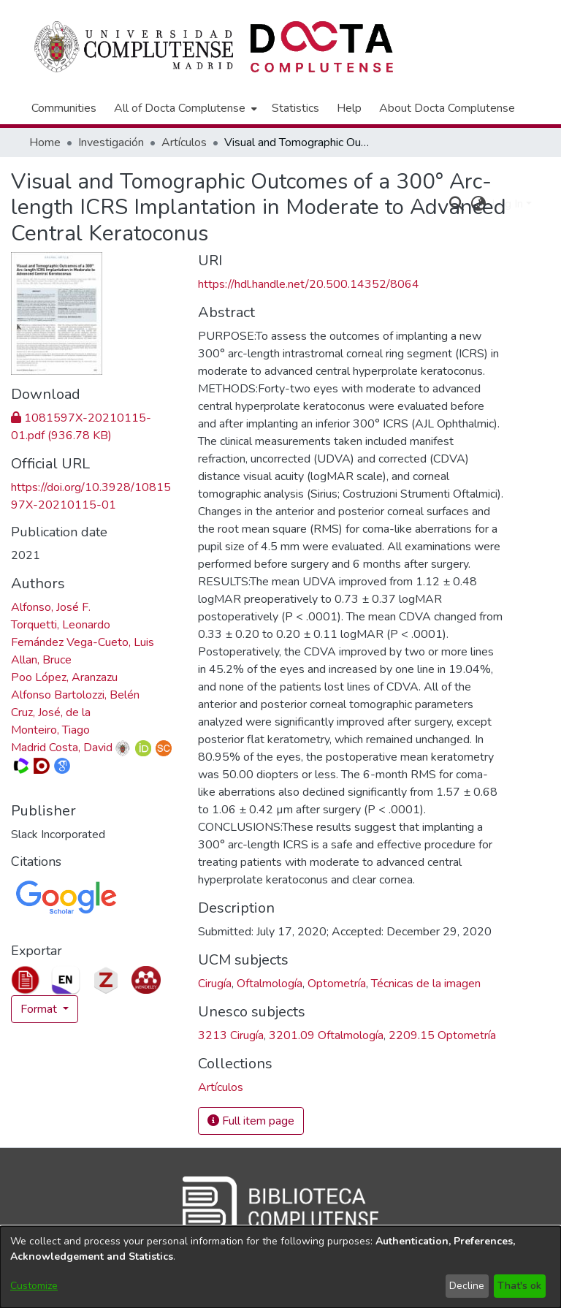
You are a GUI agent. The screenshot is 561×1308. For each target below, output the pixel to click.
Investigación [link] (111, 142)
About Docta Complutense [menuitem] (447, 108)
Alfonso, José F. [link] (51, 607)
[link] (220, 1087)
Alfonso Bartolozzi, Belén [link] (75, 695)
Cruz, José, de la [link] (51, 712)
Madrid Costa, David (61, 747)
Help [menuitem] (349, 108)
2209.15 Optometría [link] (442, 1035)
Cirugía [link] (215, 984)
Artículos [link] (184, 142)
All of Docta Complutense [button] (179, 108)
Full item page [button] (250, 1121)
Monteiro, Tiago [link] (50, 730)
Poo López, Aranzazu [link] (64, 677)
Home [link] (45, 142)
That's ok (519, 1286)
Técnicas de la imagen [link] (426, 984)
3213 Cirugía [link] (231, 1035)
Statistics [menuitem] (295, 108)
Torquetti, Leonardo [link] (60, 625)
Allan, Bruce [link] (41, 660)
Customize (34, 1286)
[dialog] (280, 1267)
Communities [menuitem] (63, 108)
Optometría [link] (337, 984)
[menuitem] (184, 108)
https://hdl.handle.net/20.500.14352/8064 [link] (308, 284)
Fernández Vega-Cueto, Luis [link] (82, 642)
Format (40, 1009)
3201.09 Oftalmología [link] (326, 1035)
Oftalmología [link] (269, 984)
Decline (466, 1286)
